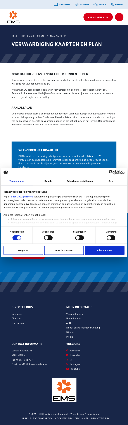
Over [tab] (111, 181)
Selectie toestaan (64, 250)
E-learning (62, 5)
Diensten (16, 318)
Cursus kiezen (96, 17)
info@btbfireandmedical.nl (33, 363)
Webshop (82, 4)
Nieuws (70, 331)
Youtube (73, 368)
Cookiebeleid (63, 418)
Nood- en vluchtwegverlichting (83, 327)
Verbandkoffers (74, 313)
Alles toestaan (104, 250)
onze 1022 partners (22, 196)
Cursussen (17, 313)
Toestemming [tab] (16, 181)
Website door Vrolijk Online (85, 413)
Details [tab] (48, 181)
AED (68, 322)
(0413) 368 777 (24, 359)
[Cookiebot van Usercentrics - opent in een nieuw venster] (111, 172)
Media (69, 336)
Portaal (117, 4)
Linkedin (73, 354)
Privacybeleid (100, 418)
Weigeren (23, 250)
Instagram (73, 363)
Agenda (99, 4)
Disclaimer (81, 418)
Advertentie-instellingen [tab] (80, 181)
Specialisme (18, 322)
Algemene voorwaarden (37, 418)
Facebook (73, 350)
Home (14, 36)
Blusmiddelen (73, 318)
